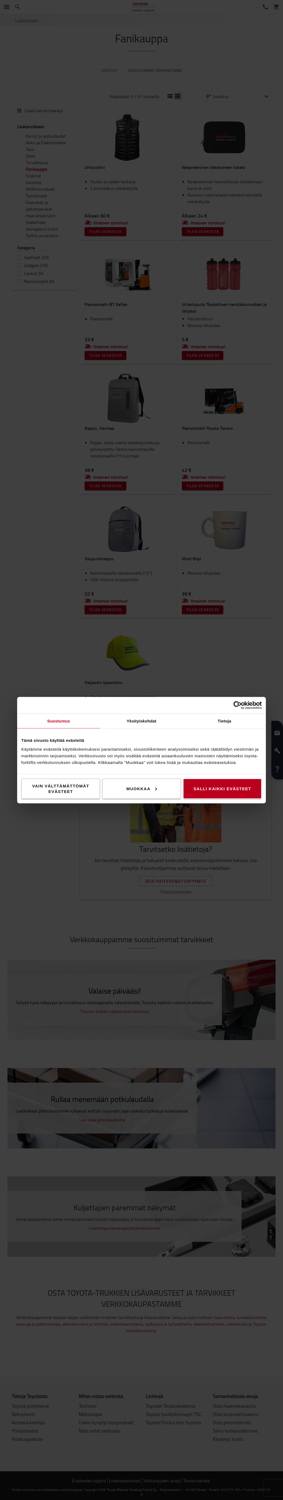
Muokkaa (141, 788)
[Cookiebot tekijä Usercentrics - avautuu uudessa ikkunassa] (237, 705)
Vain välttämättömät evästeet (60, 788)
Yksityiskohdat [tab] (141, 720)
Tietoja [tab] (224, 720)
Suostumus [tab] (58, 720)
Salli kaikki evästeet (222, 788)
